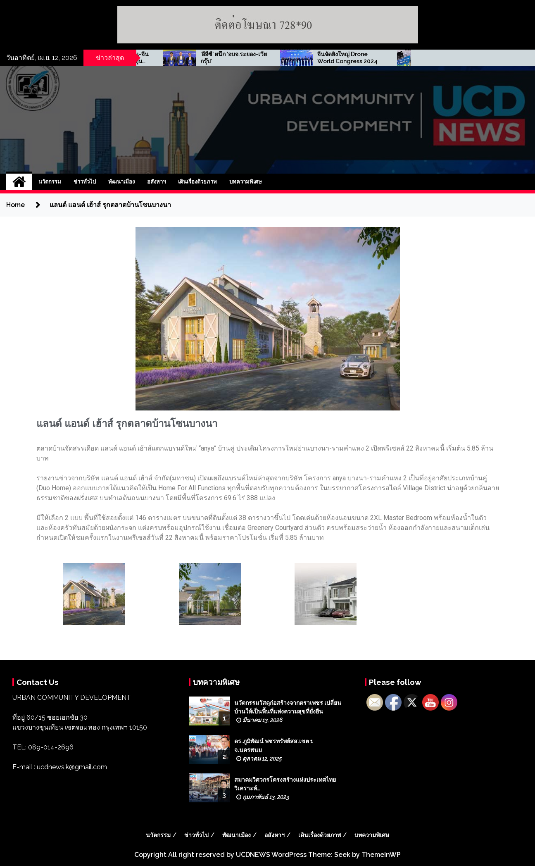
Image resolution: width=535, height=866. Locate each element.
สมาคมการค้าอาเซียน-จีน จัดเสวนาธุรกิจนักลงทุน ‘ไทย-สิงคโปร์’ (250, 58)
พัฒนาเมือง (121, 182)
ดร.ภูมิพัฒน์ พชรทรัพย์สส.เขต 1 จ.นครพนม (274, 745)
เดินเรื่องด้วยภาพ (197, 182)
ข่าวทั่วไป (85, 182)
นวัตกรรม (49, 182)
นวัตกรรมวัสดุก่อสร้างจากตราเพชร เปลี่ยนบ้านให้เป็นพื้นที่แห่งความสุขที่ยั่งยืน (287, 707)
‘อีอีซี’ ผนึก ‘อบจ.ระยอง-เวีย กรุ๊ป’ (368, 57)
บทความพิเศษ (245, 182)
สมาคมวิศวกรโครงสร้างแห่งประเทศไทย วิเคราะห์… (285, 784)
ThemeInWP (381, 855)
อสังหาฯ (156, 182)
